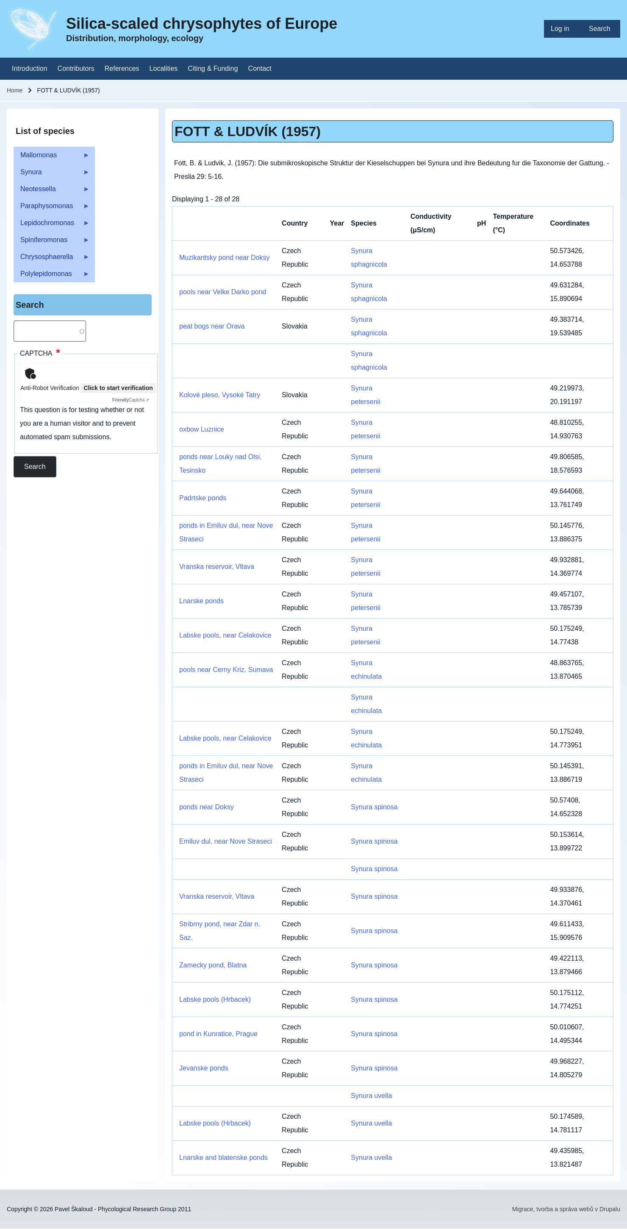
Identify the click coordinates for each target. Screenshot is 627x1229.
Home (14, 90)
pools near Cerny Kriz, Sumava (226, 669)
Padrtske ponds (202, 498)
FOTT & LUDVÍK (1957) (248, 131)
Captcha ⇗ (130, 400)
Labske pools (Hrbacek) (215, 999)
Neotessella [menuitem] (52, 191)
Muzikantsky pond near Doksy (224, 257)
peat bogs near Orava (212, 326)
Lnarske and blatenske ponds (223, 1157)
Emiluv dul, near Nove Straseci (225, 841)
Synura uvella (371, 1095)
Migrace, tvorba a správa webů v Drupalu (566, 1209)
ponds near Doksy (206, 807)
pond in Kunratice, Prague (218, 1033)
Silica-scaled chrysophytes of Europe (201, 23)
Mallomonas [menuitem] (52, 157)
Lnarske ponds (201, 601)
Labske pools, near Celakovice (225, 635)
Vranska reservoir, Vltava (216, 566)
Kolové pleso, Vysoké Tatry (219, 395)
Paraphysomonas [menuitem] (52, 208)
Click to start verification (118, 388)
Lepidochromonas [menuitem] (52, 225)
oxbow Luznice (201, 429)
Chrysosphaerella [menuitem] (52, 259)
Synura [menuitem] (52, 174)
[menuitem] (563, 29)
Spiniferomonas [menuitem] (52, 242)
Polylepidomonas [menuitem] (52, 276)
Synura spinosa (374, 807)
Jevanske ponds (203, 1068)
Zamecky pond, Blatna (213, 965)
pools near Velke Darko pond (222, 291)
